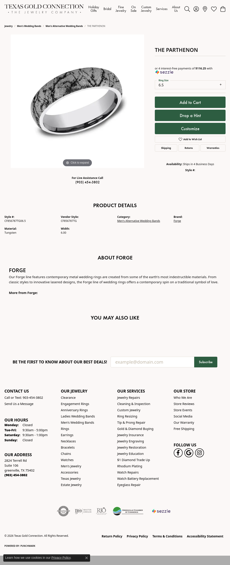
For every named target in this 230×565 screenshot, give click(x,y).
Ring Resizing (127, 416)
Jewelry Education (130, 454)
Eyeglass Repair (129, 485)
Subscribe (206, 362)
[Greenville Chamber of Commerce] (128, 511)
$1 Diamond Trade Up (133, 460)
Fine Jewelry (121, 9)
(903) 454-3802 (87, 182)
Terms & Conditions (167, 536)
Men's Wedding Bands (29, 26)
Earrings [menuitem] (67, 435)
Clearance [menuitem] (68, 397)
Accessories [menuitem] (69, 472)
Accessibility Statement (205, 536)
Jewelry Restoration (131, 447)
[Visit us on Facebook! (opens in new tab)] (178, 452)
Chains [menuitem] (66, 454)
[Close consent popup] (86, 558)
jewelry (8, 26)
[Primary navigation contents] (134, 9)
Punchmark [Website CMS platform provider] (27, 545)
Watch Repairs (128, 472)
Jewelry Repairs (128, 397)
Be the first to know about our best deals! (60, 362)
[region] (77, 101)
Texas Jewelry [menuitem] (71, 478)
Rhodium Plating (129, 466)
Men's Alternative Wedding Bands (64, 26)
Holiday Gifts (93, 9)
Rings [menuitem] (65, 429)
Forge (177, 221)
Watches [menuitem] (67, 460)
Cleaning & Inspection (133, 404)
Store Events (183, 410)
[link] (205, 8)
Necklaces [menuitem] (68, 441)
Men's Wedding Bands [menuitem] (77, 422)
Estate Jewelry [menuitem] (71, 485)
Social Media (183, 416)
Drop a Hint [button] (190, 115)
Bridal (107, 9)
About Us (176, 9)
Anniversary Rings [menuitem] (74, 410)
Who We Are (183, 397)
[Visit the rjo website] (101, 511)
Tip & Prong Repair (131, 422)
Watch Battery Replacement (138, 478)
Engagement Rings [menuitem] (75, 404)
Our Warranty (184, 422)
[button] (187, 8)
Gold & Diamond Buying (135, 429)
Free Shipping (184, 429)
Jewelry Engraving (130, 441)
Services (161, 9)
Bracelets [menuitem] (68, 447)
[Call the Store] (15, 475)
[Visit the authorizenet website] (64, 511)
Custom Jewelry (146, 9)
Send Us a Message (18, 404)
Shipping (166, 148)
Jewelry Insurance (130, 435)
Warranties (213, 148)
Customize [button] (190, 128)
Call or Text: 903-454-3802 (23, 397)
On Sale (134, 9)
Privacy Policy (137, 536)
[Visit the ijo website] (83, 511)
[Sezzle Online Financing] (161, 511)
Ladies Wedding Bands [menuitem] (78, 416)
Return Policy (112, 536)
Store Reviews (184, 404)
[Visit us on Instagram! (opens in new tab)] (199, 452)
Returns (189, 148)
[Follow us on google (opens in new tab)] (188, 452)
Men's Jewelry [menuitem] (71, 466)
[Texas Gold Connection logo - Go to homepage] (44, 9)
